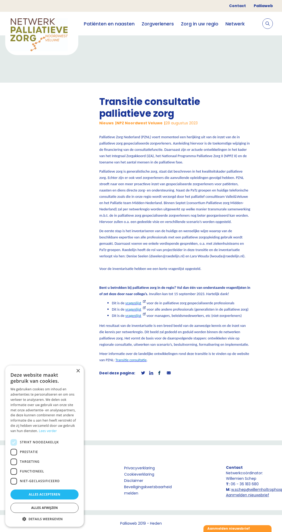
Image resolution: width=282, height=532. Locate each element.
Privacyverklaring (139, 468)
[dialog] (44, 446)
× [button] (78, 371)
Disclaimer (133, 480)
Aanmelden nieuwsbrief (247, 495)
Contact (237, 5)
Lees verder (48, 431)
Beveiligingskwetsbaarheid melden (148, 490)
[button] (44, 519)
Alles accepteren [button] (44, 494)
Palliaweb (263, 5)
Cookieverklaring (139, 474)
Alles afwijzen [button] (44, 508)
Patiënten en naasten (109, 23)
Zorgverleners (158, 23)
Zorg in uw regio (199, 23)
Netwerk (235, 23)
